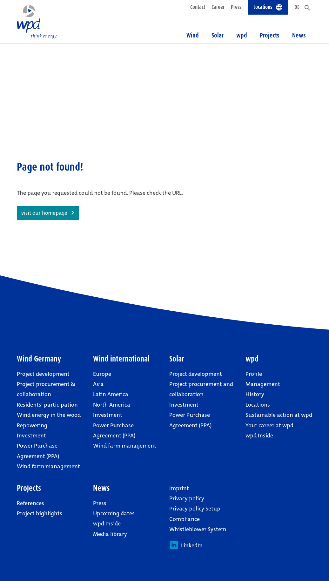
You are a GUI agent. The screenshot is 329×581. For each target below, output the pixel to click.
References (30, 503)
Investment (31, 435)
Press (236, 6)
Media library (110, 534)
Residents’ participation (47, 405)
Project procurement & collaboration (46, 389)
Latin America (110, 394)
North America (111, 405)
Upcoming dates (114, 513)
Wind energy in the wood (49, 415)
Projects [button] (269, 35)
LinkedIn (186, 545)
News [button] (299, 35)
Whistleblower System (197, 529)
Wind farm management (48, 466)
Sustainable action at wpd (278, 415)
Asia (98, 384)
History (254, 394)
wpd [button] (241, 35)
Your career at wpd (269, 425)
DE (296, 6)
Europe (102, 374)
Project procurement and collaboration (201, 389)
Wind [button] (192, 35)
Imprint (179, 488)
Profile (253, 374)
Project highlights (39, 513)
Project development (43, 374)
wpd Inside (259, 435)
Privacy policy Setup (194, 508)
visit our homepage (44, 212)
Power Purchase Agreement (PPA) (38, 451)
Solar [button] (217, 35)
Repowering (32, 425)
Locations (257, 405)
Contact (197, 6)
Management (262, 384)
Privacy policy (186, 498)
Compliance (184, 519)
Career (218, 6)
